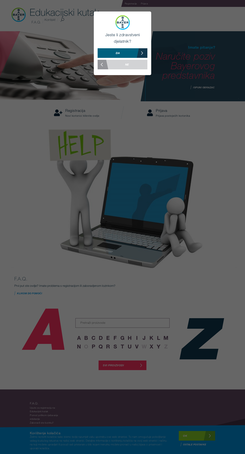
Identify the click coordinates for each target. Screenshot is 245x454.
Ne (113, 64)
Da (131, 53)
